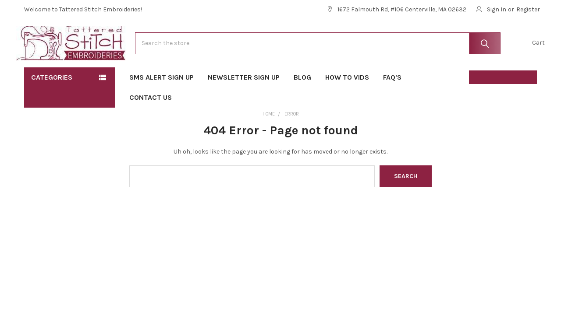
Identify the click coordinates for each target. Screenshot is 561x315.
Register (528, 9)
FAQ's (395, 101)
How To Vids (347, 101)
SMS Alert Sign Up (161, 101)
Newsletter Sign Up (244, 101)
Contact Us (150, 121)
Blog (302, 101)
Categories (51, 101)
